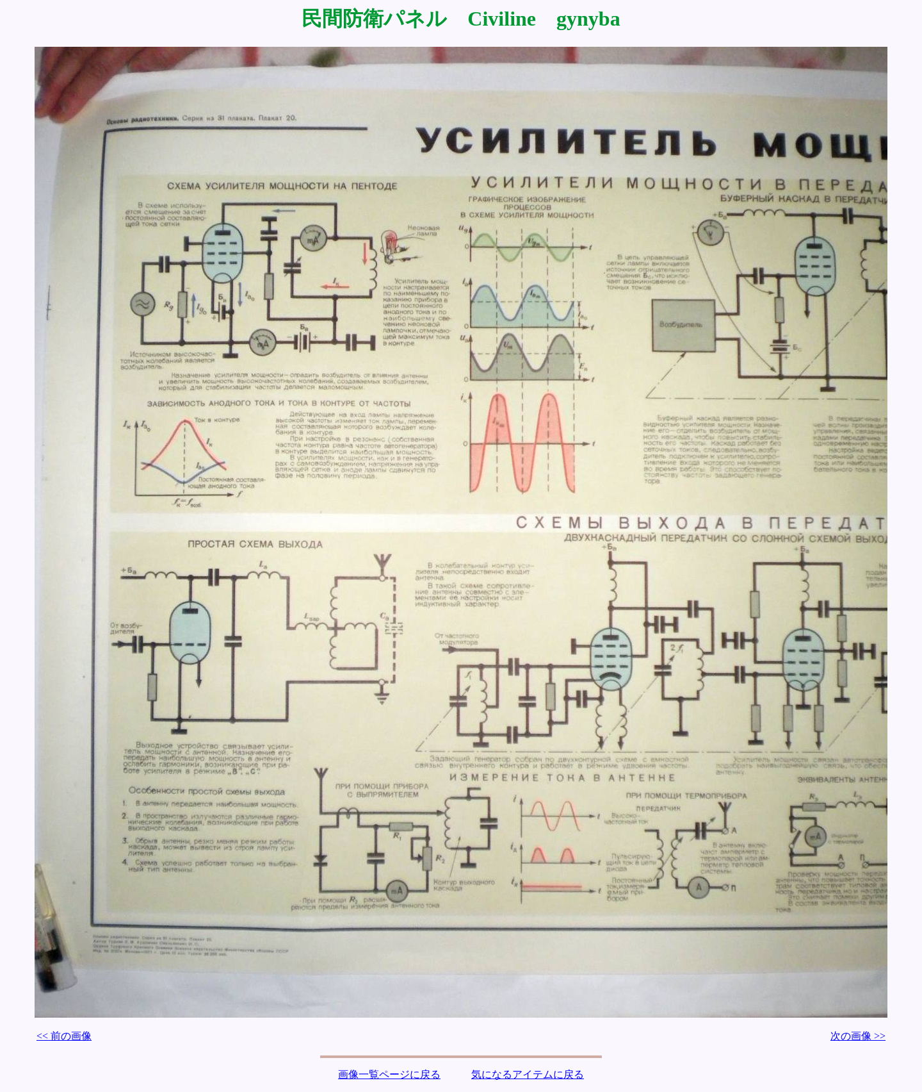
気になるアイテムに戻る (527, 1074)
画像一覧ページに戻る (389, 1074)
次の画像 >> (858, 1035)
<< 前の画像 (64, 1035)
